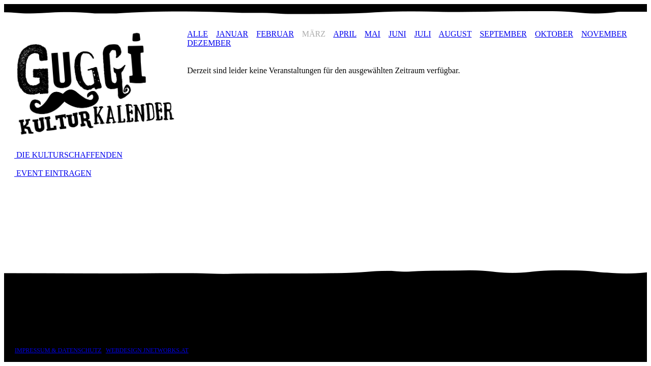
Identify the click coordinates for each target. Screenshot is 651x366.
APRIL (345, 33)
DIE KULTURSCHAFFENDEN (68, 154)
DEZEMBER (209, 43)
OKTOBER (554, 33)
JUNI (397, 33)
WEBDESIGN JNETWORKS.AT (147, 350)
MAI (372, 33)
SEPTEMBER (503, 33)
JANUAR (232, 33)
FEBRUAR (275, 33)
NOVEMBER (604, 33)
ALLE (197, 33)
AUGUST (455, 33)
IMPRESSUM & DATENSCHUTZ (58, 350)
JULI (423, 33)
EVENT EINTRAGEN (53, 173)
